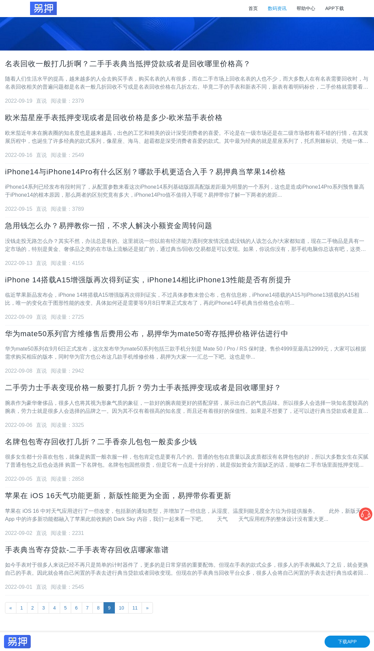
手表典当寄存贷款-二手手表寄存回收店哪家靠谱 (87, 550)
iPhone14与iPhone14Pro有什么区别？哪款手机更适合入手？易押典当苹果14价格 (145, 172)
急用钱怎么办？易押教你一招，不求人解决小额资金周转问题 (108, 225)
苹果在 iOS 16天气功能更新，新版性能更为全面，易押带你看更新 (118, 495)
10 (121, 608)
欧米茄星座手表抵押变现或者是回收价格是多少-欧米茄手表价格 (114, 117)
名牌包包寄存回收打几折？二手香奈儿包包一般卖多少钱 (101, 442)
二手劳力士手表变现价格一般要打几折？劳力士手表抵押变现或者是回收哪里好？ (143, 387)
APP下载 (334, 8)
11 (135, 608)
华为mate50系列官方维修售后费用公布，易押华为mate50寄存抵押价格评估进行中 (147, 334)
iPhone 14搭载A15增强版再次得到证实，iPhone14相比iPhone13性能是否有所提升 (148, 280)
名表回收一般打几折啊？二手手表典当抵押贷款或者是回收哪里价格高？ (128, 64)
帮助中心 (306, 8)
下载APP (347, 641)
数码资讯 (277, 8)
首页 (253, 8)
